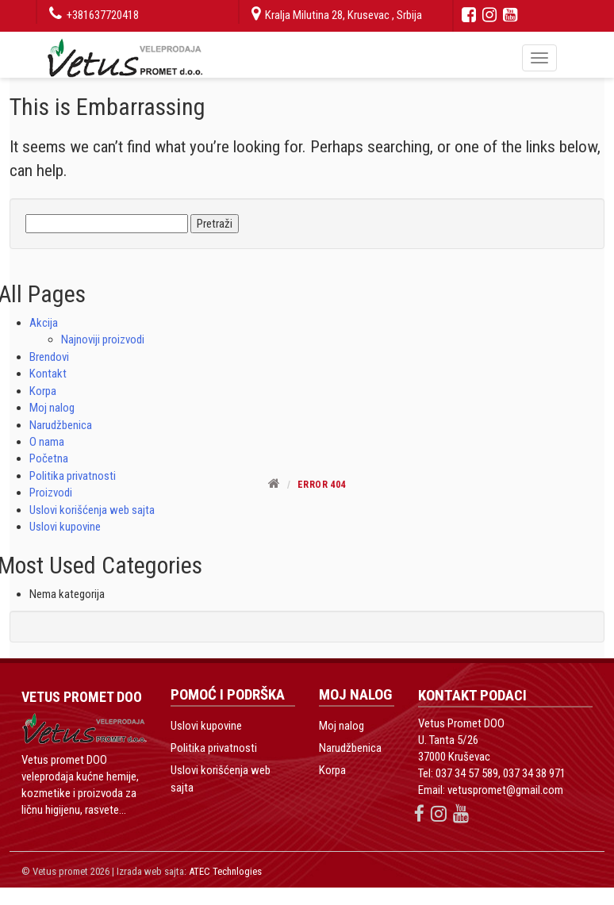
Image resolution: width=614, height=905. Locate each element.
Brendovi (49, 357)
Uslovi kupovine (65, 527)
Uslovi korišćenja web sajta (92, 510)
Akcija (43, 323)
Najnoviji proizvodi (102, 339)
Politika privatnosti (214, 748)
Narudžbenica (60, 425)
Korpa (42, 391)
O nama (46, 442)
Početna (48, 458)
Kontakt (48, 373)
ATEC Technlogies (225, 871)
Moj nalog (52, 408)
